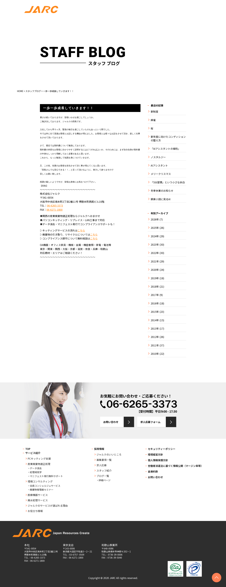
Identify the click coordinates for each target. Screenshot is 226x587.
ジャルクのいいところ (108, 454)
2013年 (155, 328)
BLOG (179, 21)
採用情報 (99, 449)
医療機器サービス (38, 495)
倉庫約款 (153, 471)
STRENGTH (106, 21)
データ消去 (36, 468)
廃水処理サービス (38, 500)
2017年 (155, 295)
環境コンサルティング (40, 481)
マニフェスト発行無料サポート (46, 476)
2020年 (155, 270)
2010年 (155, 354)
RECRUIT (160, 21)
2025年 (155, 228)
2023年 (155, 244)
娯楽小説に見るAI (161, 199)
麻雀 (153, 120)
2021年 (155, 261)
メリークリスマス (161, 174)
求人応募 (190, 13)
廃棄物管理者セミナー (41, 489)
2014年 (155, 320)
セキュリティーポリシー (161, 449)
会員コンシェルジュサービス (45, 485)
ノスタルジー (158, 157)
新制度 (154, 111)
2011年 (155, 345)
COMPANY (64, 21)
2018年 (155, 286)
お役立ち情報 (35, 511)
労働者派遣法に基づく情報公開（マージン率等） (175, 466)
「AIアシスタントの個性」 (165, 148)
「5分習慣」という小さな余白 (168, 182)
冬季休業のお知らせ (162, 190)
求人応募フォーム (150, 422)
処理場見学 (36, 472)
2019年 (155, 278)
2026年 (155, 219)
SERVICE (85, 21)
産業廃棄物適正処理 (39, 464)
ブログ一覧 (102, 476)
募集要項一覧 (104, 460)
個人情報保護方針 (158, 460)
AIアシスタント (159, 165)
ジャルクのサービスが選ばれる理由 (48, 505)
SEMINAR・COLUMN (134, 21)
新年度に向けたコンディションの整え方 (168, 138)
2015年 (155, 312)
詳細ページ (104, 480)
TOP (46, 21)
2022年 (155, 253)
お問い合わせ (190, 6)
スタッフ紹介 (104, 470)
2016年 (155, 303)
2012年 (155, 337)
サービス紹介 (32, 453)
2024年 (155, 236)
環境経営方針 (155, 454)
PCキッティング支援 (39, 458)
